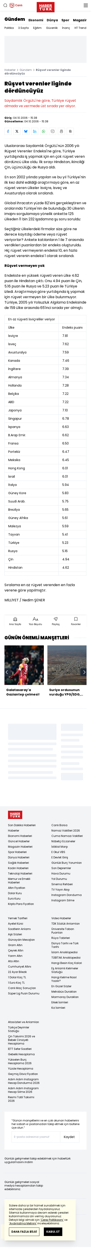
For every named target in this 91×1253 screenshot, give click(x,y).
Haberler (10, 70)
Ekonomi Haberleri (20, 836)
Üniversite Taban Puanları (62, 930)
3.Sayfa (23, 28)
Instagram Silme (62, 900)
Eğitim (37, 28)
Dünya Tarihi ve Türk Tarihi (65, 945)
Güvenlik (52, 28)
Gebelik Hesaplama (21, 1054)
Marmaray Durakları (65, 997)
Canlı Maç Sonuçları (22, 988)
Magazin (80, 20)
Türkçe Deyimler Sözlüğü (18, 1029)
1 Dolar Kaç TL (17, 977)
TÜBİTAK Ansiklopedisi (66, 957)
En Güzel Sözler (61, 986)
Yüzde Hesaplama (20, 1068)
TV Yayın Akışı (60, 889)
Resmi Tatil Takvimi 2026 (21, 1099)
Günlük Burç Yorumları (66, 863)
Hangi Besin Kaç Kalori (66, 963)
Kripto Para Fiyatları (21, 904)
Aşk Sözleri (15, 934)
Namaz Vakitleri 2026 (65, 830)
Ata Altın (13, 961)
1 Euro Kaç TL (16, 983)
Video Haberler (61, 918)
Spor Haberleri (17, 852)
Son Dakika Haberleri (22, 825)
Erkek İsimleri (59, 1002)
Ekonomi (35, 20)
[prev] (7, 672)
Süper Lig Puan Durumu (23, 993)
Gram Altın (15, 945)
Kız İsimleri (58, 1008)
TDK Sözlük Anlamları (65, 923)
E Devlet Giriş (59, 857)
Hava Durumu (60, 873)
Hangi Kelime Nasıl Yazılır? (64, 979)
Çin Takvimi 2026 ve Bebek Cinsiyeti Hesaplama (21, 1039)
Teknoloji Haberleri (20, 873)
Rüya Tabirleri (60, 938)
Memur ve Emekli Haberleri (19, 880)
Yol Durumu (59, 879)
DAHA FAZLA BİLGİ (24, 1232)
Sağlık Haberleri (18, 863)
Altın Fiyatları (16, 888)
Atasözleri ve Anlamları (23, 1022)
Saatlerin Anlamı (19, 929)
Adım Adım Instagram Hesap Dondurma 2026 (24, 1081)
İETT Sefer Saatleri (20, 1049)
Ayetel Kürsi (15, 923)
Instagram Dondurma (66, 895)
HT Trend (80, 28)
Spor (65, 20)
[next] (84, 672)
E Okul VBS (58, 852)
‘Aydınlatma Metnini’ (23, 1223)
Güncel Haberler (19, 841)
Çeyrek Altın (15, 950)
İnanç (66, 28)
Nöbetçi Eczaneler (63, 841)
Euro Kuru (14, 898)
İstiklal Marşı (59, 847)
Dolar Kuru (15, 893)
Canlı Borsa (59, 825)
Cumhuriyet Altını (19, 966)
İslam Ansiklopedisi (64, 952)
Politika (9, 28)
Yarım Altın (15, 956)
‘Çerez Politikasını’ (52, 1220)
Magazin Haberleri (20, 847)
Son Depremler (61, 868)
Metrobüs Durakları (64, 991)
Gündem (14, 19)
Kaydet (69, 1137)
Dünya (52, 20)
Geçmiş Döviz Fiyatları (23, 1074)
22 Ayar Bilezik (17, 972)
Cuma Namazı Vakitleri (67, 836)
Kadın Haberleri (18, 868)
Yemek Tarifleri (17, 918)
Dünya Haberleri (18, 857)
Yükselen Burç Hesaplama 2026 (20, 1061)
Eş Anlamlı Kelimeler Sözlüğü (64, 970)
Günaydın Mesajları (21, 940)
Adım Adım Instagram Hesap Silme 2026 (23, 1090)
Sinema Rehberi (62, 884)
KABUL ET (53, 1232)
